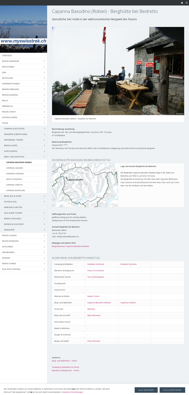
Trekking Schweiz (113, 386)
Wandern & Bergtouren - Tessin (65, 370)
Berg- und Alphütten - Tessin (64, 360)
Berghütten (146, 386)
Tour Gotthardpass (95, 277)
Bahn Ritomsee (94, 315)
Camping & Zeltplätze (36, 386)
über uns (158, 386)
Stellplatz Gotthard (95, 264)
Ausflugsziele (130, 386)
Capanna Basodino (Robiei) (99, 302)
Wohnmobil (80, 386)
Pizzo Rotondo (93, 341)
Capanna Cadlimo (128, 302)
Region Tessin (93, 296)
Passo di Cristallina (95, 270)
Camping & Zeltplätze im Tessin (65, 367)
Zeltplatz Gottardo (129, 264)
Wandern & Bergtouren (60, 386)
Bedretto (91, 309)
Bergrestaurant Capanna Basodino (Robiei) (70, 246)
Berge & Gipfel (95, 386)
